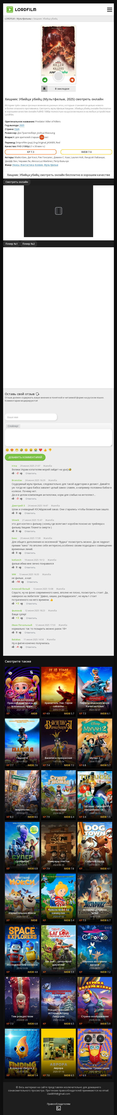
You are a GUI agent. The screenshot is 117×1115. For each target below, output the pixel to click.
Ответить (31, 473)
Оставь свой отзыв (20, 394)
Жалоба (47, 465)
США (16, 129)
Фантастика (27, 164)
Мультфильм (51, 164)
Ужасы (15, 164)
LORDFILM (10, 18)
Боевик (39, 164)
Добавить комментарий (25, 457)
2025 (70, 99)
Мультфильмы (24, 18)
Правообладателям (58, 1104)
